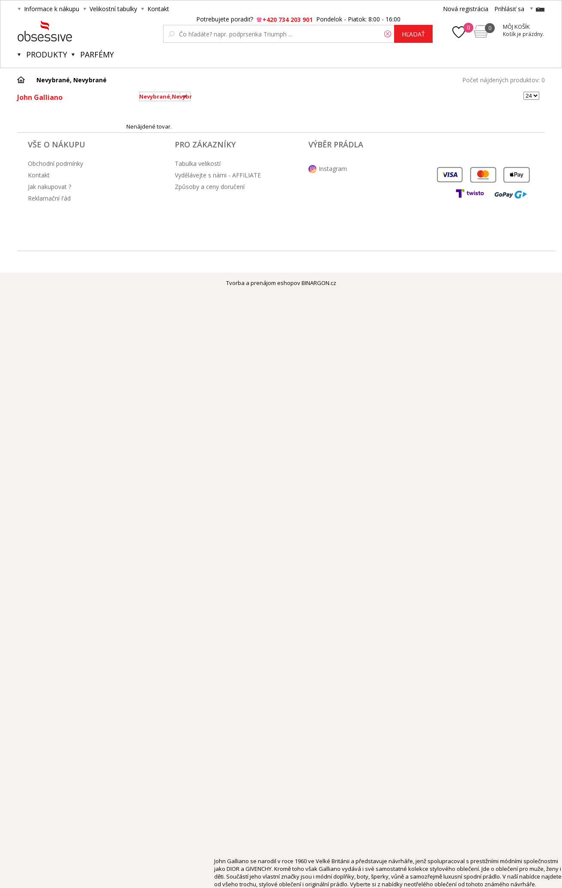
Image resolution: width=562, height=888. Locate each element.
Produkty (46, 54)
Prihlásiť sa (509, 9)
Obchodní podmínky (55, 163)
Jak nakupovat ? (49, 187)
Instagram (333, 169)
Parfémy (97, 54)
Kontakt (158, 9)
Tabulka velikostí (198, 163)
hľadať (413, 34)
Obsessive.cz (81, 31)
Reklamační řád (49, 198)
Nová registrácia (465, 9)
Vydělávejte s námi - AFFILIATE (218, 175)
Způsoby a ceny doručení (210, 187)
